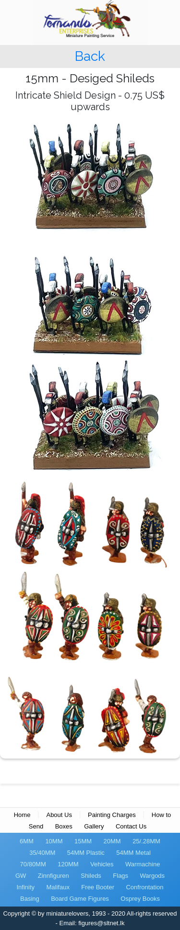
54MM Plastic (86, 852)
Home (22, 814)
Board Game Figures (80, 898)
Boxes (63, 826)
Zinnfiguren (53, 875)
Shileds (91, 875)
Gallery (94, 826)
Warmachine (142, 864)
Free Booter (97, 887)
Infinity (25, 887)
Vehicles (101, 864)
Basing (29, 898)
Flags (120, 875)
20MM (112, 841)
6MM (27, 841)
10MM (53, 841)
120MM (68, 864)
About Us (59, 814)
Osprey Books (140, 898)
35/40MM (42, 852)
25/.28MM (146, 841)
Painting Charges (112, 814)
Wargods (152, 875)
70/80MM (33, 864)
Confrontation (144, 887)
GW (20, 875)
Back (90, 56)
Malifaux (57, 887)
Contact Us (131, 826)
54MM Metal (133, 852)
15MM (83, 841)
